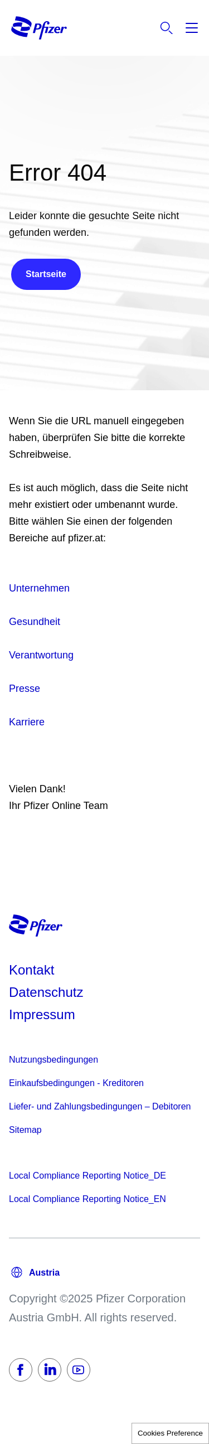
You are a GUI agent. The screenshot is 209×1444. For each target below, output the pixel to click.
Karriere (27, 722)
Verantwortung (41, 655)
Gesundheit (34, 621)
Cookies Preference (170, 1433)
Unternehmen (39, 588)
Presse (24, 688)
